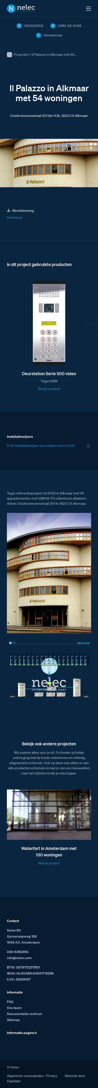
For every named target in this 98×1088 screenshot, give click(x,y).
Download (14, 217)
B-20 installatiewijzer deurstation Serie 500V (41, 445)
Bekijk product (49, 389)
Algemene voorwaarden (25, 1076)
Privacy (51, 1076)
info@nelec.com (19, 958)
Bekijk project (49, 863)
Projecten (21, 54)
